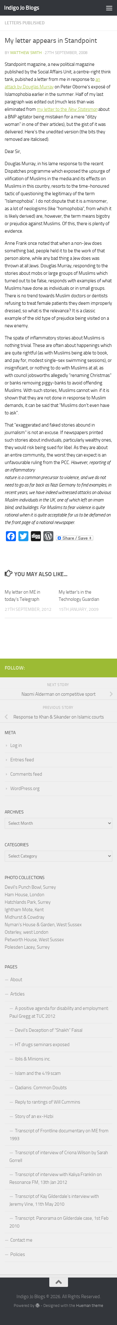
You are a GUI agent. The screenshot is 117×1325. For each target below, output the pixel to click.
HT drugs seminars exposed (42, 1044)
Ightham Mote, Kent (24, 909)
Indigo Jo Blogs (21, 7)
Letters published (25, 23)
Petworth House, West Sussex (34, 939)
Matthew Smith (26, 52)
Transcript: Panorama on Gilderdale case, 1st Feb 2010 (59, 1222)
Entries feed (22, 760)
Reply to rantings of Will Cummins (47, 1102)
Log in (16, 745)
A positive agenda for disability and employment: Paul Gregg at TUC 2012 (59, 1012)
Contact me (21, 1240)
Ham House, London (24, 894)
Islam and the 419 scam (38, 1073)
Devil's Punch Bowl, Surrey (30, 887)
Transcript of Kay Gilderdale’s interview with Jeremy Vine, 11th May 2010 (54, 1200)
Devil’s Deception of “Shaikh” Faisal (48, 1030)
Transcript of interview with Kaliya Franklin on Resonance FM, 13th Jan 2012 (55, 1178)
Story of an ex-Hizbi (34, 1116)
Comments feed (26, 774)
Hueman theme (89, 1305)
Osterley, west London (26, 932)
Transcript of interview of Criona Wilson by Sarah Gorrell (58, 1156)
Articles (17, 994)
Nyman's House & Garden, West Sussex (43, 924)
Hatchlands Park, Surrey (28, 902)
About (16, 979)
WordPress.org (25, 788)
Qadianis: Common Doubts (41, 1087)
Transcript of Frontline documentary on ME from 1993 (59, 1134)
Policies (17, 1254)
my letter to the (67, 109)
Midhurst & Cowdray (24, 917)
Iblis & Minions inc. (33, 1059)
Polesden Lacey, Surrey (27, 947)
